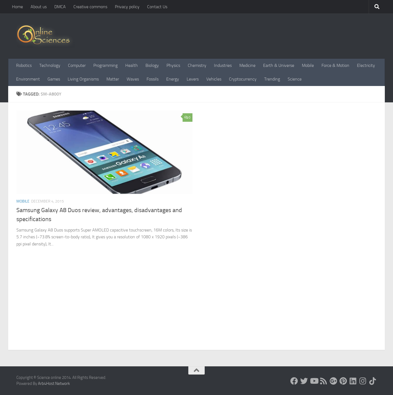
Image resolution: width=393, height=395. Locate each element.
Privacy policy (127, 6)
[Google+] (333, 381)
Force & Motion (335, 65)
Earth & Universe (278, 65)
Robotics (24, 65)
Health (131, 65)
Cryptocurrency (243, 79)
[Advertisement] (196, 309)
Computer (77, 65)
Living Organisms (83, 79)
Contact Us (157, 6)
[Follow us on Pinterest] (343, 381)
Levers (193, 79)
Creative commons (90, 6)
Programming (105, 65)
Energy (172, 79)
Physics (173, 65)
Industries (223, 65)
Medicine (247, 65)
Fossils (153, 79)
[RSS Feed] (323, 381)
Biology (152, 65)
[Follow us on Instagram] (363, 381)
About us (39, 6)
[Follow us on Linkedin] (353, 381)
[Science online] (294, 381)
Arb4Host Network (54, 383)
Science (295, 79)
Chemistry (197, 65)
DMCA (60, 6)
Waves (133, 79)
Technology (49, 65)
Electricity (366, 65)
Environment (28, 79)
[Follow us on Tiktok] (373, 381)
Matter (112, 79)
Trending (272, 79)
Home (17, 6)
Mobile (308, 65)
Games (53, 79)
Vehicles (213, 79)
